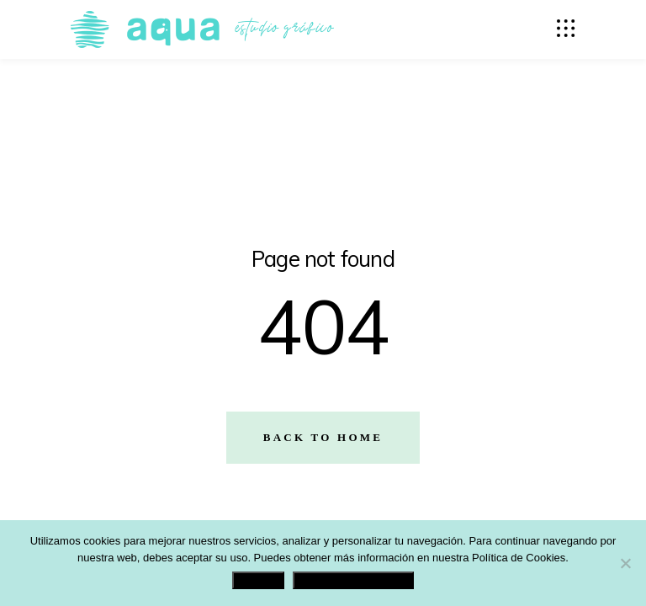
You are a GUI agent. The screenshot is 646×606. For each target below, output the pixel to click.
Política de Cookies (518, 557)
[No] (625, 563)
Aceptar (258, 580)
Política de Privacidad (353, 580)
